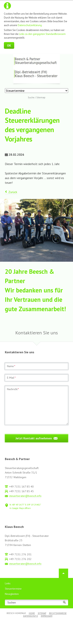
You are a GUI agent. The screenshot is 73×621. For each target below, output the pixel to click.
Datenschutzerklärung (30, 25)
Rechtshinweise (58, 613)
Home (32, 613)
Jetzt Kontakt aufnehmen (34, 438)
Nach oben (63, 573)
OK (9, 45)
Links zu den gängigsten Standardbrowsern (42, 34)
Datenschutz (30, 616)
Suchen (11, 602)
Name (11, 366)
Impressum (46, 616)
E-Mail (11, 377)
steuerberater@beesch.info (25, 496)
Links (8, 583)
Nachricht (13, 389)
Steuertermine (13, 588)
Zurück (12, 192)
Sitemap (42, 613)
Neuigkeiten (12, 594)
